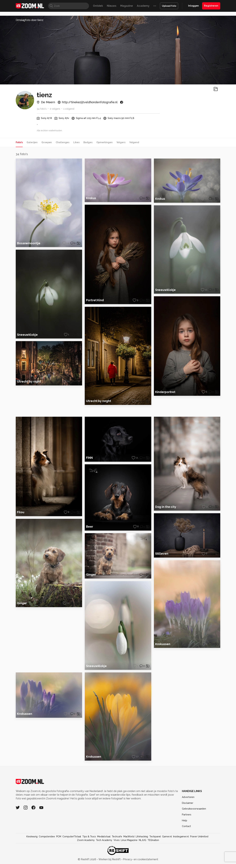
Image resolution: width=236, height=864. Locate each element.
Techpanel (155, 845)
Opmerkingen (104, 142)
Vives (116, 849)
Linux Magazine (129, 849)
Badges (87, 142)
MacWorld (128, 845)
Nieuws (111, 5)
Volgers (121, 142)
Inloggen (193, 5)
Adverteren (188, 806)
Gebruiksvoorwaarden (194, 818)
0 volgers (55, 108)
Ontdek (98, 5)
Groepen (46, 142)
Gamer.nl (167, 845)
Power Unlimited (199, 845)
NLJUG (142, 849)
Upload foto (169, 6)
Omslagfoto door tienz (29, 20)
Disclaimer (187, 812)
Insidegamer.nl (181, 845)
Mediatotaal (103, 845)
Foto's (19, 142)
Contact (186, 835)
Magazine (126, 5)
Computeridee (47, 845)
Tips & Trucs (89, 845)
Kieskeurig (32, 845)
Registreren (211, 5)
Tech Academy (104, 849)
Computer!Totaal (71, 845)
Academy (143, 5)
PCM (58, 845)
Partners (186, 823)
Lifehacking (142, 845)
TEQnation (153, 849)
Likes (76, 142)
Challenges (62, 142)
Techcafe (117, 845)
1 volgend (68, 108)
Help (184, 829)
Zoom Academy (86, 849)
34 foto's (42, 108)
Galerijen (32, 142)
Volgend (134, 142)
